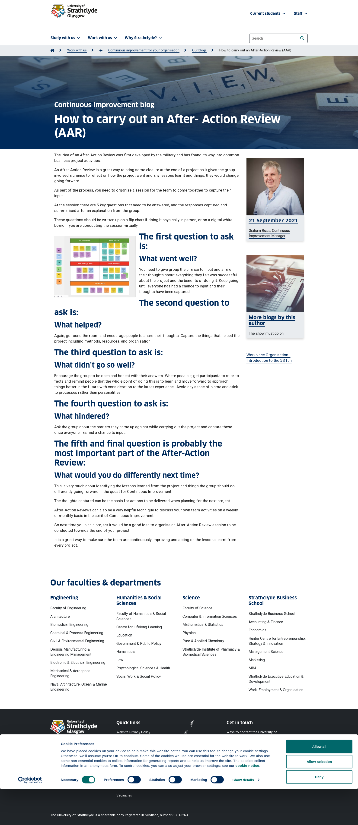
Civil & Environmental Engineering (77, 641)
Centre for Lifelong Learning (139, 627)
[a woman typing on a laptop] (275, 325)
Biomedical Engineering (69, 624)
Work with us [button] (103, 37)
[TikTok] (282, 757)
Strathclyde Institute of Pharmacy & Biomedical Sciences (211, 652)
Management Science (266, 651)
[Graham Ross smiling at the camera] (275, 228)
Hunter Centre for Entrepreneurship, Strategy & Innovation (277, 641)
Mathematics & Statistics (202, 624)
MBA (252, 668)
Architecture (60, 616)
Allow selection (319, 798)
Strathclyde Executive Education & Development (276, 679)
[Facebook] (233, 757)
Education (124, 635)
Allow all (319, 782)
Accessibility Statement (134, 749)
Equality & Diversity (130, 757)
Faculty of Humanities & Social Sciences (141, 616)
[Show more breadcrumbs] (103, 51)
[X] (258, 757)
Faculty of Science (197, 608)
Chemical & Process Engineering (76, 633)
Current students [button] (268, 13)
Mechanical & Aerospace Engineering (70, 673)
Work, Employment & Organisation (276, 690)
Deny (319, 813)
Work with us (77, 50)
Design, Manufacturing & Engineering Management (70, 652)
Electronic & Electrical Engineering (77, 662)
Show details (243, 816)
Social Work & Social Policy (138, 676)
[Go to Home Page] (52, 50)
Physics (189, 633)
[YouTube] (245, 757)
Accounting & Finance (266, 622)
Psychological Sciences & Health (143, 668)
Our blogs (199, 50)
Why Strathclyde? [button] (144, 37)
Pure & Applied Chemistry (203, 641)
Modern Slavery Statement (128, 768)
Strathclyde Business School (272, 613)
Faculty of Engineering (68, 608)
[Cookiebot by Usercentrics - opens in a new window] (30, 815)
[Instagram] (270, 757)
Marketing (257, 660)
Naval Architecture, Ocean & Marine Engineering (78, 687)
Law (119, 660)
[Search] (302, 38)
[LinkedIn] (293, 757)
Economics (257, 630)
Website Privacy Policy (133, 732)
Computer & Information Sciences (209, 616)
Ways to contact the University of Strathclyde (252, 734)
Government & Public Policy (138, 643)
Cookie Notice (127, 741)
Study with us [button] (66, 37)
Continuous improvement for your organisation (143, 50)
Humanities (125, 651)
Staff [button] (301, 13)
